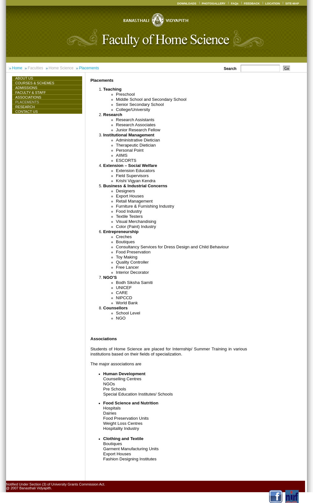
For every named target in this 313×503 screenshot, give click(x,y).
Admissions (26, 88)
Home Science (61, 68)
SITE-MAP (292, 3)
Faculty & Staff (30, 92)
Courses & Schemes (34, 83)
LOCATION (272, 3)
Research (25, 107)
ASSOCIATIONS (28, 97)
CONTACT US (26, 112)
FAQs (234, 3)
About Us (26, 78)
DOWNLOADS (186, 3)
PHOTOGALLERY (214, 3)
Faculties (35, 68)
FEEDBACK (252, 3)
